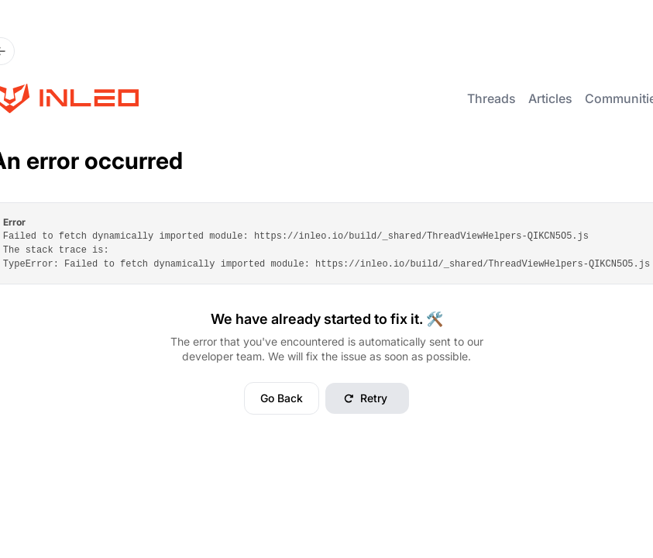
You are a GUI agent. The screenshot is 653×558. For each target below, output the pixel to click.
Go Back (281, 398)
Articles (550, 98)
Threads (491, 98)
